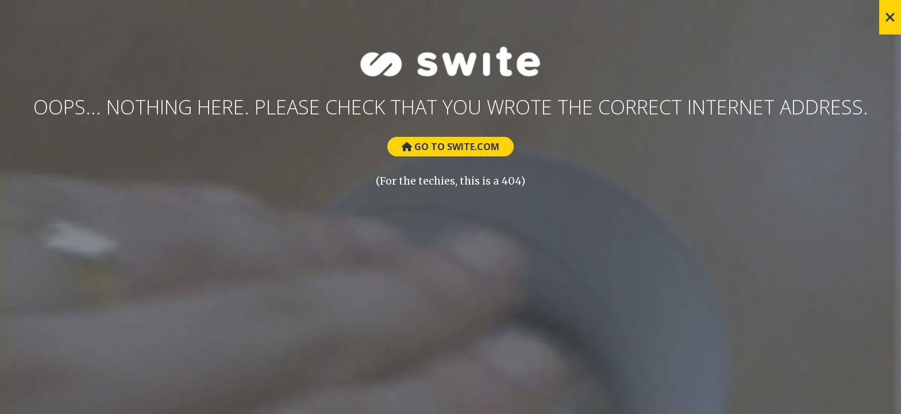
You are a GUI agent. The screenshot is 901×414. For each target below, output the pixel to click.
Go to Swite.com (450, 146)
